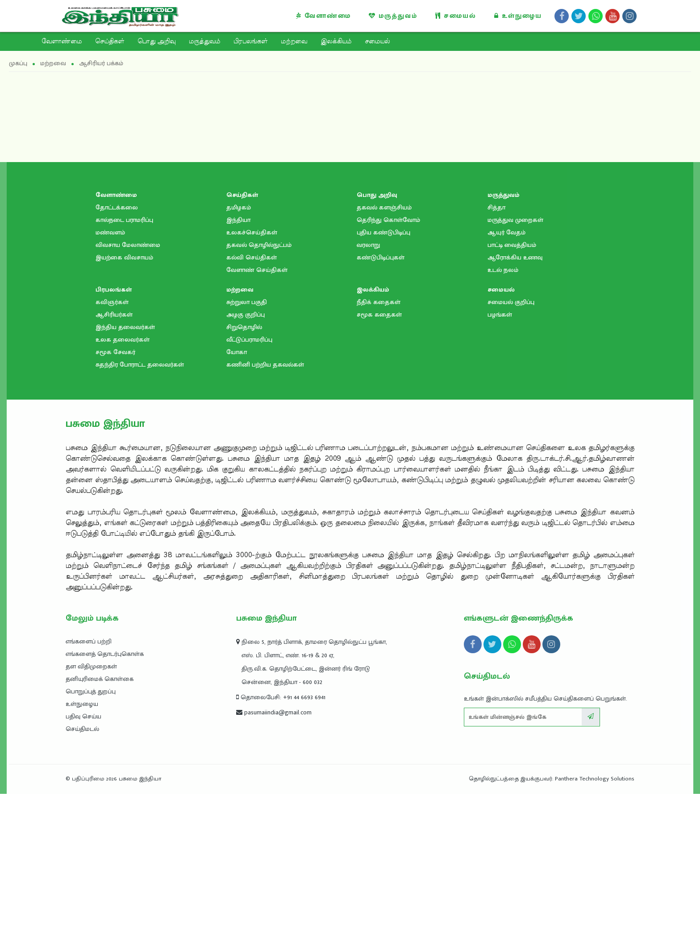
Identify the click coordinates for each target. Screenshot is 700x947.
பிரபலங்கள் (250, 41)
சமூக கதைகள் (379, 314)
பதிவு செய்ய (83, 716)
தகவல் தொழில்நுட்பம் (259, 245)
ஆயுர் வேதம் (506, 232)
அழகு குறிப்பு (245, 314)
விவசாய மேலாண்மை (128, 245)
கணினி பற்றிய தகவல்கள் (265, 364)
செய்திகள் (109, 41)
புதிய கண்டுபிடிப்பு (383, 232)
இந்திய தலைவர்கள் (125, 327)
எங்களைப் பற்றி (89, 641)
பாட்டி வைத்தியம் (512, 245)
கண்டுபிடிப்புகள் (380, 257)
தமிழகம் (238, 207)
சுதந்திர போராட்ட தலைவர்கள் (140, 364)
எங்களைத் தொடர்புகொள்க (105, 654)
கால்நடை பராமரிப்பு (124, 220)
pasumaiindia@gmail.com (274, 712)
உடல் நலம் (503, 270)
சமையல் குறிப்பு (511, 302)
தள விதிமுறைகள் (91, 666)
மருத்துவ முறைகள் (515, 220)
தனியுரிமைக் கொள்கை (99, 679)
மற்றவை (294, 41)
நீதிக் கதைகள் (378, 302)
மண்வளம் (110, 232)
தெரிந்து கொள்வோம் (388, 220)
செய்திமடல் (82, 729)
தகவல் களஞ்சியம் (384, 207)
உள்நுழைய (518, 15)
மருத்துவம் (393, 15)
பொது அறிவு (156, 41)
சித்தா (496, 207)
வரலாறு (368, 245)
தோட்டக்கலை (117, 207)
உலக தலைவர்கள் (123, 339)
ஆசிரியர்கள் (114, 314)
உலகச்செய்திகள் (251, 232)
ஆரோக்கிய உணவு (515, 257)
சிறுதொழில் (244, 327)
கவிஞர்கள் (112, 302)
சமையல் (455, 15)
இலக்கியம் (336, 41)
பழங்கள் (500, 314)
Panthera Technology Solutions (594, 779)
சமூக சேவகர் (115, 352)
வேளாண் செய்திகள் (257, 270)
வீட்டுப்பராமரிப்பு (249, 339)
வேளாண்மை (323, 15)
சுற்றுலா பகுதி (246, 302)
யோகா (236, 352)
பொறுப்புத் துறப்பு (91, 691)
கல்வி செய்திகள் (251, 257)
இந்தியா (238, 220)
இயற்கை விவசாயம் (124, 257)
